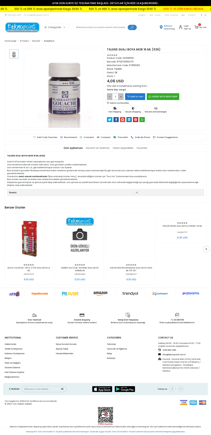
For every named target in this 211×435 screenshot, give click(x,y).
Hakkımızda (10, 344)
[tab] (73, 148)
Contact (192, 15)
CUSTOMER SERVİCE (67, 337)
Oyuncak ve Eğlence (117, 348)
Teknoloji (111, 344)
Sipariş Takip (62, 348)
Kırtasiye (111, 358)
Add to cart (135, 96)
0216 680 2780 (167, 349)
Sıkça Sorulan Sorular (66, 344)
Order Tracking (171, 15)
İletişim (8, 358)
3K (137, 192)
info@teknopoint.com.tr (172, 354)
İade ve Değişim (13, 362)
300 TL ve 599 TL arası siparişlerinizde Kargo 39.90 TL (61, 9)
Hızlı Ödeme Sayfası (14, 372)
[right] (206, 249)
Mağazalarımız (12, 376)
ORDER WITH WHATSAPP (163, 96)
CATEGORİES (114, 337)
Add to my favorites (118, 103)
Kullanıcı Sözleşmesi (15, 353)
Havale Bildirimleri (64, 353)
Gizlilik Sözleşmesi (13, 348)
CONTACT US (165, 337)
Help (183, 15)
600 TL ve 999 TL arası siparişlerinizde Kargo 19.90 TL (135, 9)
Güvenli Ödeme (12, 367)
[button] (200, 27)
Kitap (109, 353)
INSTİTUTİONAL (13, 337)
